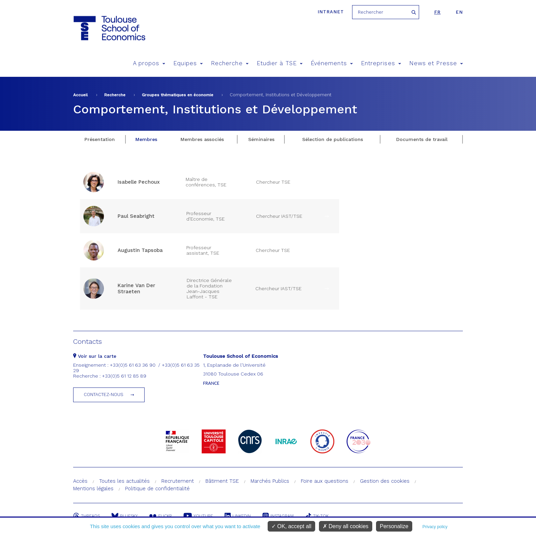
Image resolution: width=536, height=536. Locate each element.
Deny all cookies (345, 526)
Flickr (160, 515)
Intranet (331, 11)
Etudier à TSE (280, 63)
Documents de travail (421, 139)
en (459, 12)
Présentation (99, 139)
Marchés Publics (270, 481)
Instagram (278, 516)
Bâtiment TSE (222, 481)
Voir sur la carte (94, 356)
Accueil (80, 95)
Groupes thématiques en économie (177, 95)
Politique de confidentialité (157, 488)
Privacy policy (435, 526)
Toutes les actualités (124, 481)
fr (437, 12)
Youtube (198, 516)
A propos (149, 63)
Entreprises (381, 63)
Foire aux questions (324, 481)
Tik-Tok (317, 516)
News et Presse (436, 63)
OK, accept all (291, 526)
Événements (332, 63)
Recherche (230, 63)
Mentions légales (93, 488)
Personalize (394, 526)
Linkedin (238, 516)
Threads (86, 516)
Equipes (188, 63)
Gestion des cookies (385, 481)
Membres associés (202, 139)
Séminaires (261, 139)
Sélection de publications (332, 139)
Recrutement (177, 481)
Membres (146, 139)
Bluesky (124, 516)
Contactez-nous (103, 394)
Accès (80, 481)
